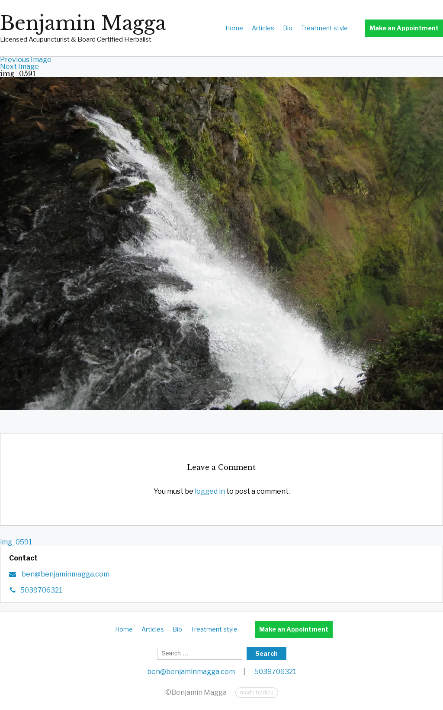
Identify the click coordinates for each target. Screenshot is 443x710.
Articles (263, 28)
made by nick (256, 692)
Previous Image (25, 59)
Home (234, 28)
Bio (287, 28)
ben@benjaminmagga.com (64, 574)
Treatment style (324, 28)
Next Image (19, 66)
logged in (210, 491)
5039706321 (41, 590)
